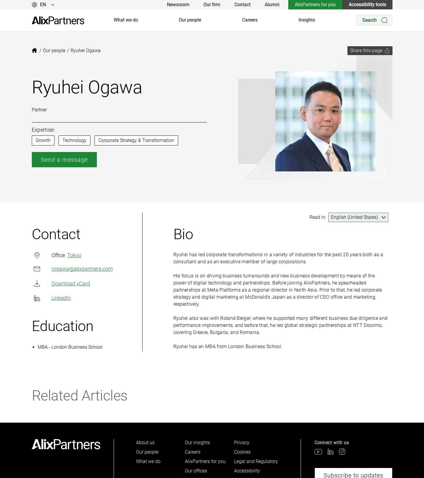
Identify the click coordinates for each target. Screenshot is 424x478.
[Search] (374, 20)
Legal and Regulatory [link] (256, 461)
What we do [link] (126, 20)
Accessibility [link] (247, 471)
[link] (58, 20)
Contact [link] (242, 4)
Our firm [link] (211, 4)
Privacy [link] (241, 442)
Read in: (317, 217)
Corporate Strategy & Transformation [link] (136, 140)
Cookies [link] (242, 452)
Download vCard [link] (61, 283)
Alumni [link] (272, 4)
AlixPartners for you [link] (315, 4)
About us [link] (145, 442)
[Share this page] (370, 50)
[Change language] (43, 4)
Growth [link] (43, 140)
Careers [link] (250, 20)
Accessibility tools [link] (367, 4)
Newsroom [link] (178, 4)
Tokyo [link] (74, 255)
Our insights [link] (197, 442)
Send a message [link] (64, 159)
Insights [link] (307, 20)
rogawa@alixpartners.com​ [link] (72, 269)
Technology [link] (74, 140)
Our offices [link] (196, 471)
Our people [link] (190, 20)
